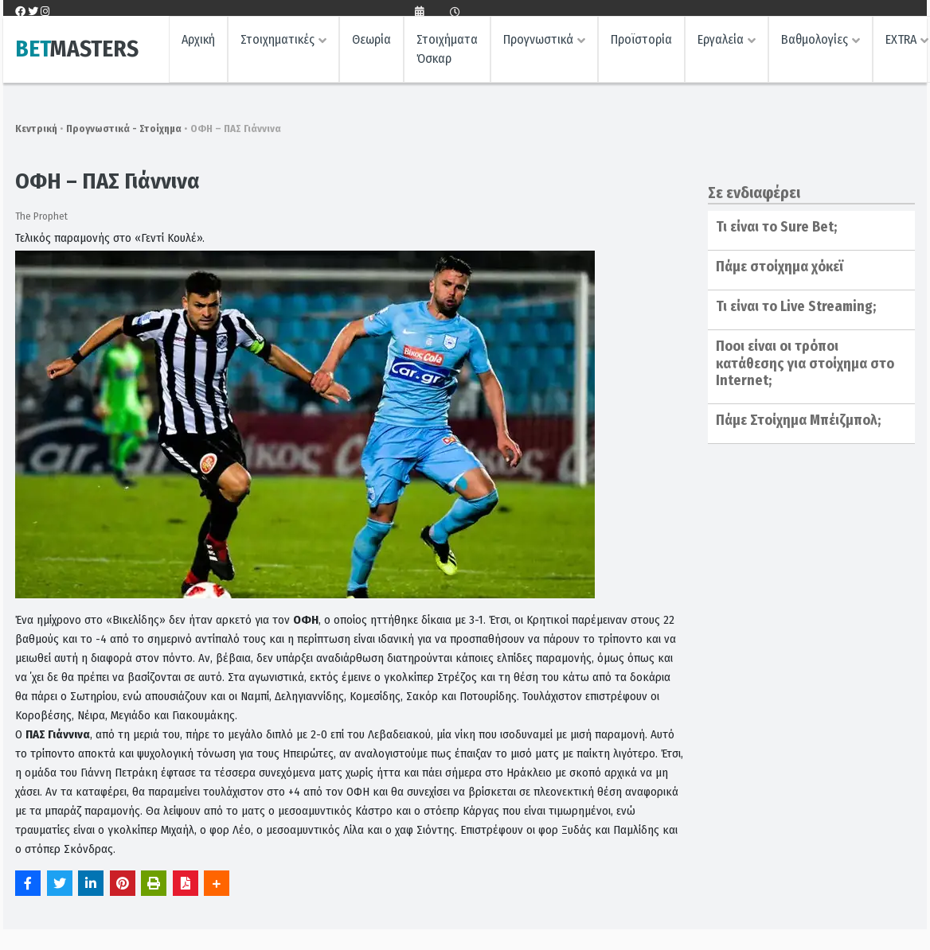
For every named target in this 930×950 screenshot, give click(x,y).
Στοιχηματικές (277, 44)
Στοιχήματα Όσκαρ (447, 54)
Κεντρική (36, 128)
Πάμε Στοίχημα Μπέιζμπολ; (798, 420)
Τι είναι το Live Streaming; (796, 306)
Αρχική (198, 44)
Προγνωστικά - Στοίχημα (124, 128)
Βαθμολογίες (814, 44)
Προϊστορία (641, 44)
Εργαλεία (721, 44)
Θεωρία (371, 44)
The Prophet (41, 216)
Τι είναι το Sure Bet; (776, 227)
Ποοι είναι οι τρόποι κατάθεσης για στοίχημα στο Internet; (805, 363)
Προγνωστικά (538, 44)
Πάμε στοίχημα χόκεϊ (779, 266)
